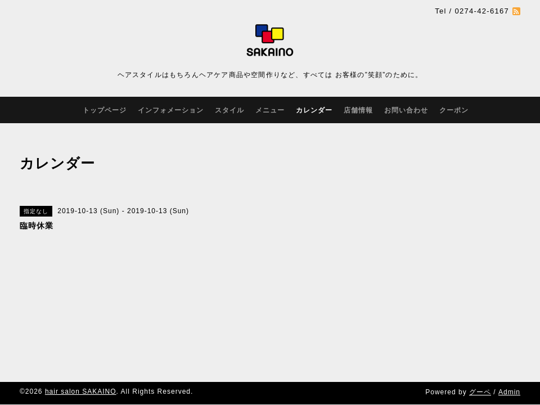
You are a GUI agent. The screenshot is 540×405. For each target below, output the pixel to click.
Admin (509, 392)
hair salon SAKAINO (80, 391)
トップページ (105, 110)
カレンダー (314, 110)
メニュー (270, 110)
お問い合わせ (406, 110)
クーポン (454, 110)
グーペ (480, 392)
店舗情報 (358, 110)
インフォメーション (171, 110)
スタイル (229, 110)
